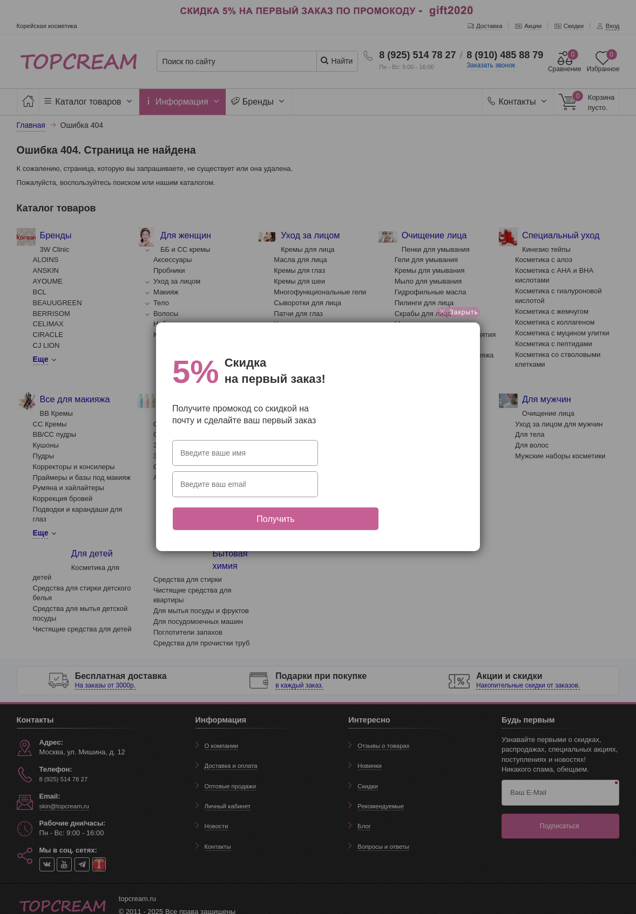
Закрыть (458, 332)
